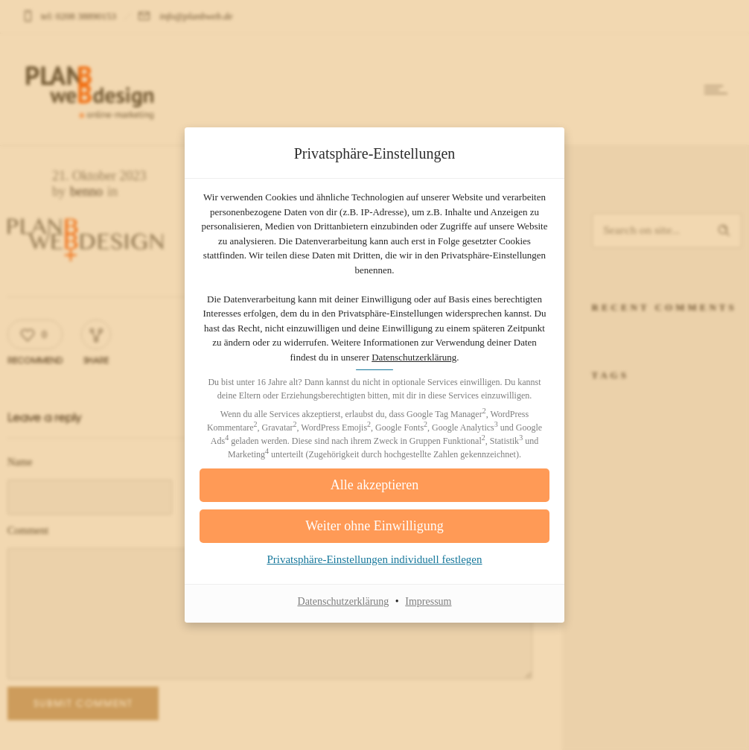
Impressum (428, 601)
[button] (374, 526)
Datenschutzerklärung (414, 357)
